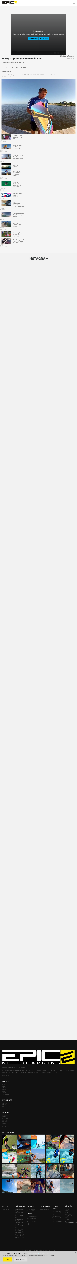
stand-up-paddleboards (17, 235)
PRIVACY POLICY (6, 1106)
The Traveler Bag (57, 1211)
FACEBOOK (5, 1115)
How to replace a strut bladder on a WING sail (18, 204)
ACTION (4, 1088)
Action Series (70, 59)
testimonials (4, 218)
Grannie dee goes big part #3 (18, 137)
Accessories (71, 1222)
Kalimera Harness (44, 1209)
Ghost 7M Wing (19, 1230)
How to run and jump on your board (18, 147)
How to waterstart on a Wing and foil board (18, 184)
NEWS (3, 1086)
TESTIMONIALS (5, 1094)
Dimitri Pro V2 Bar (32, 1216)
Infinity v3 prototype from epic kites (17, 173)
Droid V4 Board (31, 1209)
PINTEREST (4, 1120)
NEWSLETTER (5, 1126)
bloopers (3, 140)
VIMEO (4, 1123)
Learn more (20, 1259)
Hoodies (67, 1219)
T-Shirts (67, 1209)
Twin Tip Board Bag (57, 1221)
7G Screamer (5, 1209)
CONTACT (4, 1103)
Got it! (7, 1259)
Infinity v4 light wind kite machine (17, 224)
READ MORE (5, 1075)
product (15, 197)
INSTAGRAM (5, 1118)
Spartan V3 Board (31, 1211)
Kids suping (17, 233)
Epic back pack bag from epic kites (18, 214)
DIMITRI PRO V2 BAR (17, 194)
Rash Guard (68, 1214)
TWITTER (4, 1116)
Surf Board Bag (56, 1216)
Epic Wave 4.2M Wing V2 (19, 1223)
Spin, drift (16, 165)
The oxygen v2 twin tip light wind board (18, 241)
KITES (3, 1084)
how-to (2, 188)
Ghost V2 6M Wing (19, 1235)
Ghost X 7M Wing (19, 1234)
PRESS (3, 1091)
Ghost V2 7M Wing (19, 1237)
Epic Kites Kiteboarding (34, 1250)
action (2, 150)
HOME (4, 1105)
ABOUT (4, 1092)
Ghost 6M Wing (19, 1229)
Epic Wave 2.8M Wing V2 (19, 1220)
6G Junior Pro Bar (31, 1225)
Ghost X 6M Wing (19, 1232)
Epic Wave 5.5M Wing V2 (19, 1226)
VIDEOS (4, 1089)
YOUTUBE (4, 1121)
